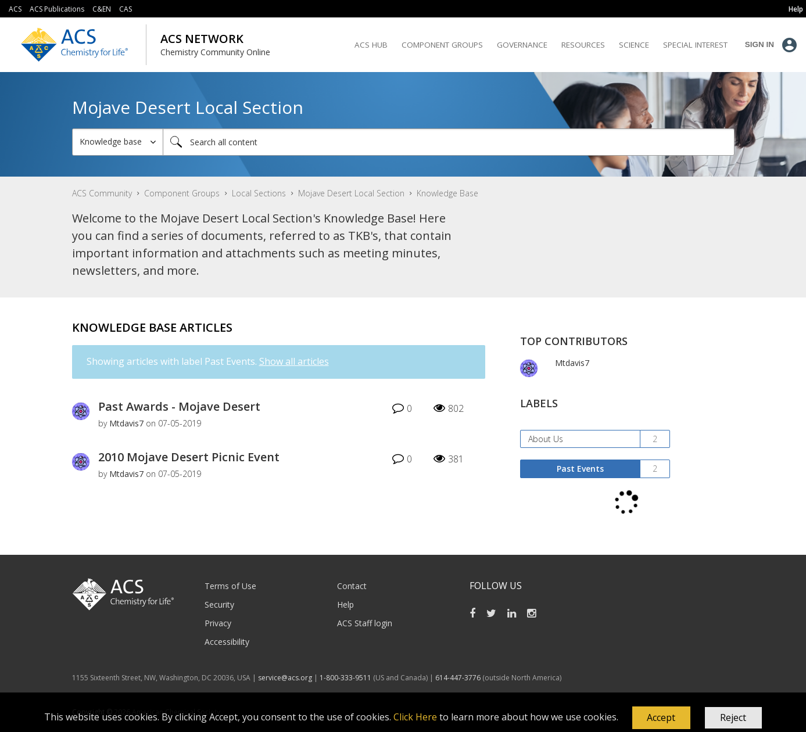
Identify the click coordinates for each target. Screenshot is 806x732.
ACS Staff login (364, 623)
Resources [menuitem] (583, 45)
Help (345, 604)
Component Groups (182, 193)
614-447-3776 (458, 678)
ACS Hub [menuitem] (371, 45)
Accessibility (227, 641)
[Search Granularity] (118, 142)
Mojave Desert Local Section (351, 193)
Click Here (415, 717)
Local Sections (259, 193)
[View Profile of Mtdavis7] (126, 423)
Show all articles (294, 361)
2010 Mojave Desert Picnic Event (189, 457)
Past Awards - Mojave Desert (179, 406)
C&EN (101, 9)
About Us (545, 438)
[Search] (449, 142)
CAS (125, 9)
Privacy (218, 623)
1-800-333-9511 (345, 678)
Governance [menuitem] (522, 45)
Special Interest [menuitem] (695, 45)
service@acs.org (285, 678)
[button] (661, 718)
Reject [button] (733, 717)
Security (219, 604)
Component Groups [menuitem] (442, 45)
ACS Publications (57, 9)
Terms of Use (230, 585)
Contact (352, 585)
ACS (15, 9)
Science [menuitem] (634, 45)
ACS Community (102, 193)
